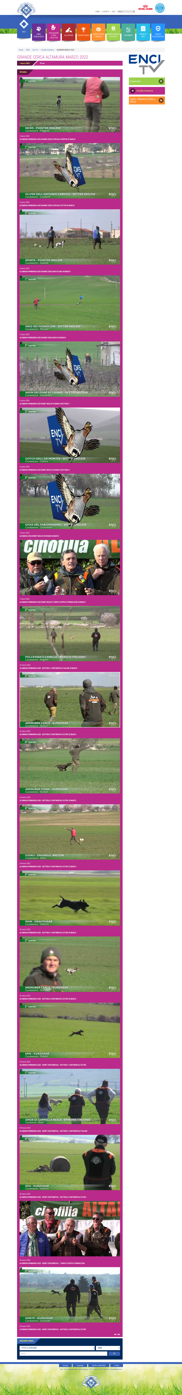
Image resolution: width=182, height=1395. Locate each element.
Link (113, 12)
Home (97, 12)
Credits (116, 1365)
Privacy (65, 1365)
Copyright (80, 1365)
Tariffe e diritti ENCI (99, 1365)
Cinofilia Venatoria (47, 50)
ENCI (28, 50)
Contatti (105, 12)
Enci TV (35, 50)
